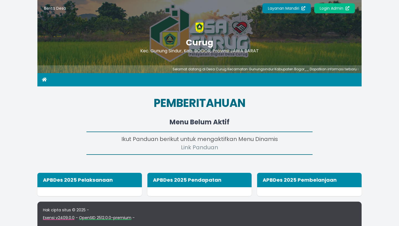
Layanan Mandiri (286, 8)
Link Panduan (199, 147)
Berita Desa (55, 8)
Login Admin (334, 8)
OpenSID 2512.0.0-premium (105, 217)
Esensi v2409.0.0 (59, 217)
